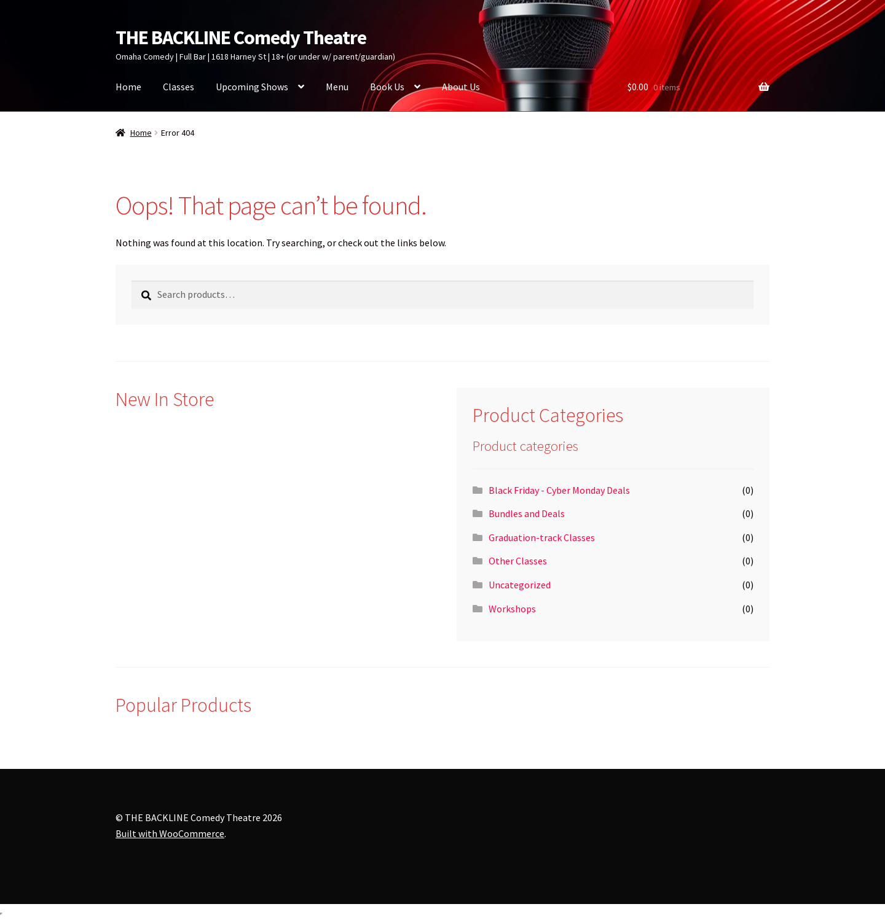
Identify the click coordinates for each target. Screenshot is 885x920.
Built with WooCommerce (170, 833)
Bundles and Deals (527, 513)
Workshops (512, 608)
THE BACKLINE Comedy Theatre (241, 37)
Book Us (387, 86)
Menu (337, 86)
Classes (178, 86)
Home (128, 86)
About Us (461, 86)
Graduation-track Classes (542, 537)
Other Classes (518, 561)
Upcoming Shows (252, 86)
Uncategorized (520, 585)
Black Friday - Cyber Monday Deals (559, 490)
